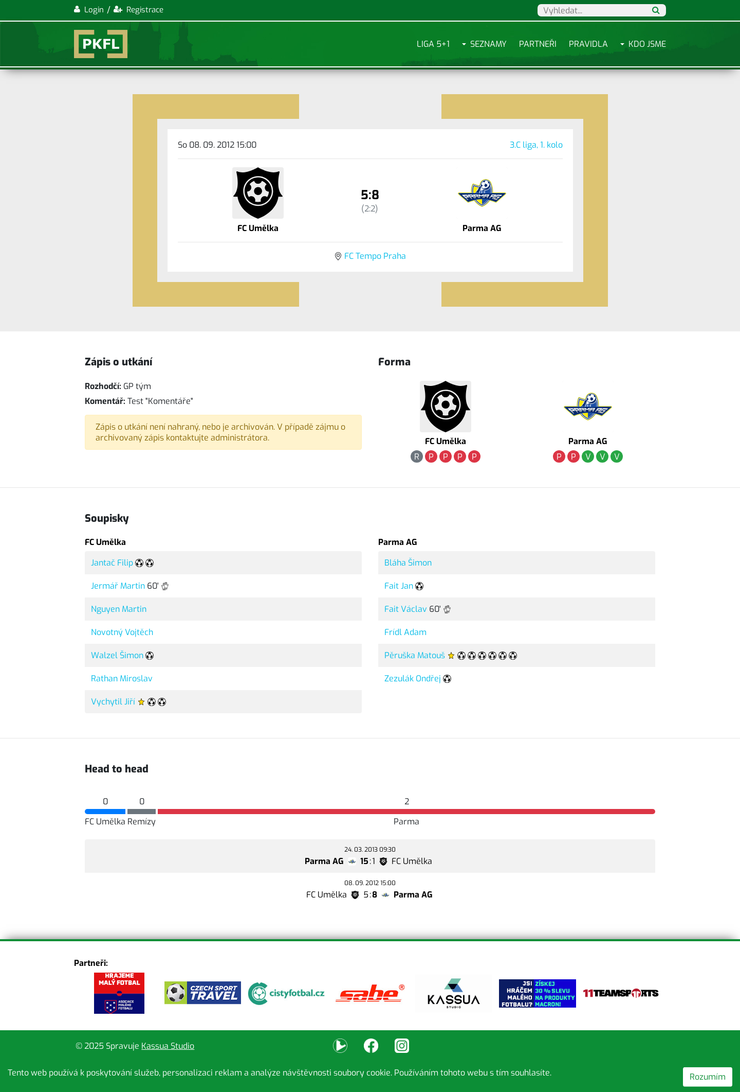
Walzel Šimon (117, 655)
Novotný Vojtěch (122, 632)
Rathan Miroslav (122, 678)
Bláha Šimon (408, 562)
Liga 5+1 (433, 44)
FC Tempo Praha (375, 256)
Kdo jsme (647, 44)
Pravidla (588, 44)
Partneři (538, 44)
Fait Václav (405, 609)
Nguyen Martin (118, 609)
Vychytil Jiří (113, 701)
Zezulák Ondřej (412, 678)
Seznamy (488, 44)
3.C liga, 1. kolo (536, 144)
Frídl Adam (405, 632)
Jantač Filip (112, 562)
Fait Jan (398, 585)
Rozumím (708, 1076)
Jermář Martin (118, 585)
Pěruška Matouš (414, 655)
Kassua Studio (167, 1046)
